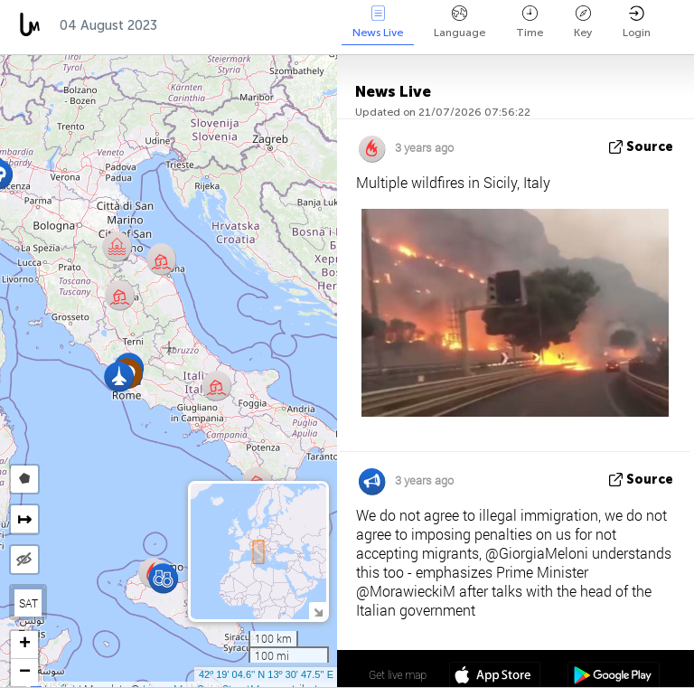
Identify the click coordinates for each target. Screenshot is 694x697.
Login (637, 22)
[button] (161, 260)
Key (583, 22)
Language (459, 22)
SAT (28, 603)
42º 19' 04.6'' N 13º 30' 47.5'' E (266, 674)
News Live (377, 22)
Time (529, 22)
